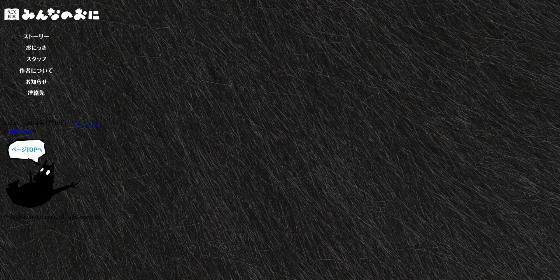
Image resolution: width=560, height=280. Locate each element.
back (13, 130)
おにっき (85, 122)
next (26, 130)
